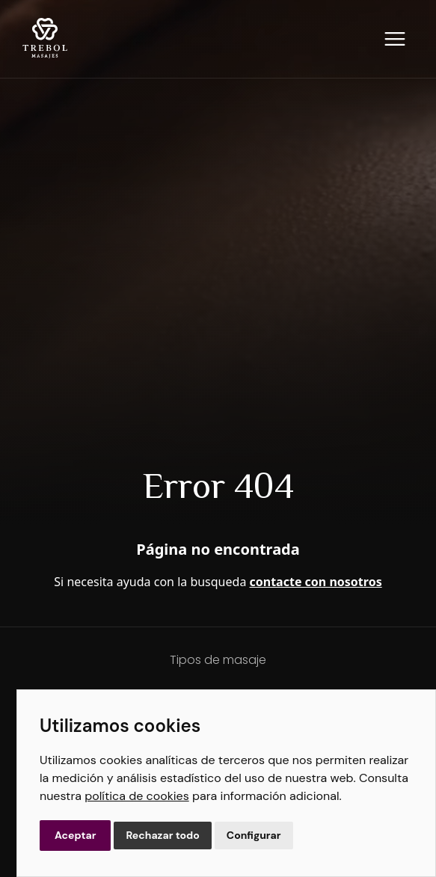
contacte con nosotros (316, 581)
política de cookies (136, 796)
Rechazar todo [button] (162, 835)
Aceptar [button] (75, 835)
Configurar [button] (254, 835)
